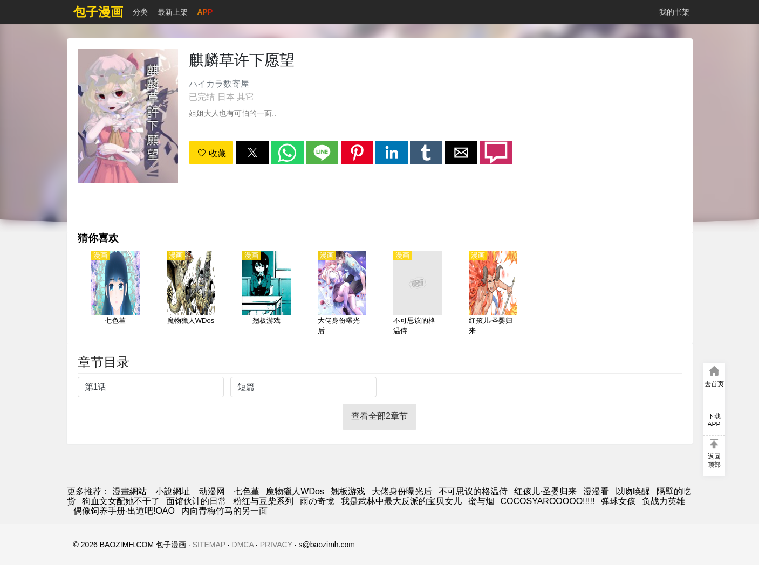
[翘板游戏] (266, 294)
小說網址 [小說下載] (172, 491)
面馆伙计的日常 (196, 501)
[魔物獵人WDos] (191, 294)
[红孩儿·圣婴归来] (493, 294)
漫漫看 (596, 491)
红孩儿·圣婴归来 (545, 491)
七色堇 (246, 491)
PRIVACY (276, 544)
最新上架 (173, 12)
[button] (252, 152)
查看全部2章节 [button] (379, 416)
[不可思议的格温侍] (417, 294)
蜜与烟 (481, 501)
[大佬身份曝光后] (342, 294)
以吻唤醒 (633, 491)
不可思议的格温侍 (473, 491)
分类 (140, 12)
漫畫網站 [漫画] (129, 491)
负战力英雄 (663, 501)
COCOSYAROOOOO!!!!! (548, 501)
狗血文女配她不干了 (121, 501)
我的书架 (674, 12)
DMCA (243, 544)
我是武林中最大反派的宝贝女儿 (401, 501)
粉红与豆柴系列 (263, 501)
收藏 (211, 153)
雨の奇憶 (317, 501)
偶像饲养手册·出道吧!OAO (124, 510)
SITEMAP (209, 544)
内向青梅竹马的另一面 (224, 510)
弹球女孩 (618, 501)
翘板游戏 (348, 491)
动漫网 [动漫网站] (212, 491)
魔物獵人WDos (295, 491)
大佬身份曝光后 (402, 491)
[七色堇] (115, 294)
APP (205, 12)
